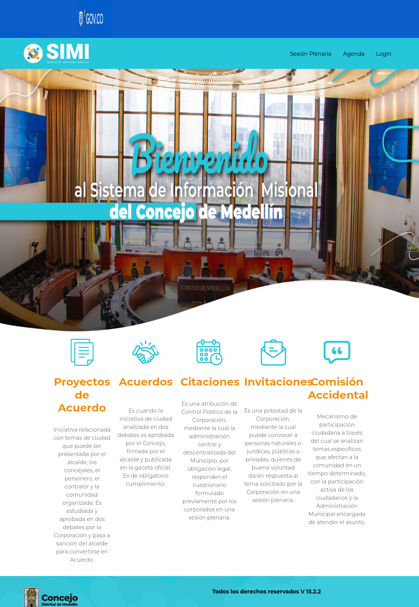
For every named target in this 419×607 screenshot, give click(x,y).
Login (384, 53)
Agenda (353, 53)
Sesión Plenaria (310, 53)
